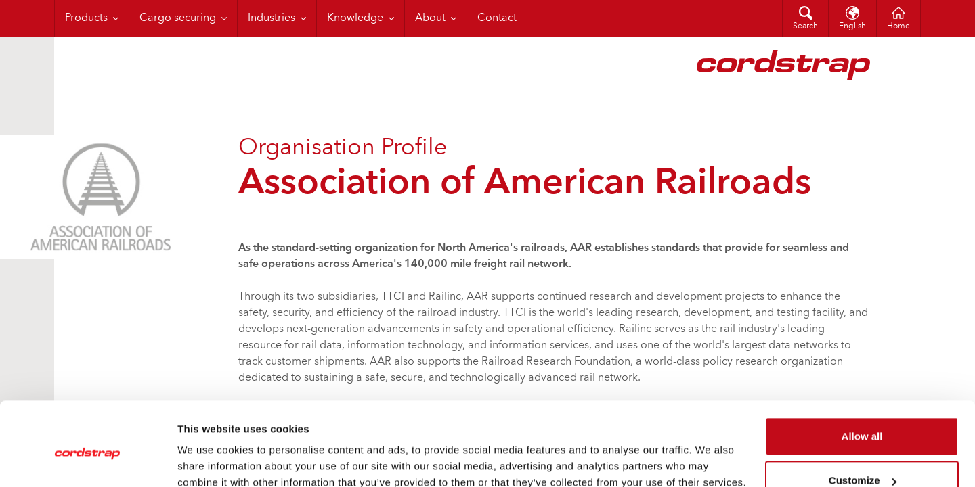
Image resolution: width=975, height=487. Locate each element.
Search (805, 26)
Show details (208, 460)
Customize (862, 421)
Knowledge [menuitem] (355, 18)
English (852, 26)
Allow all (862, 377)
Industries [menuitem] (271, 18)
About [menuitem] (430, 18)
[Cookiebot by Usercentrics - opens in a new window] (87, 460)
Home (898, 26)
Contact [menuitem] (497, 18)
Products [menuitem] (86, 18)
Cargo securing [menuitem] (177, 18)
